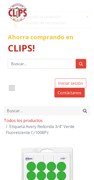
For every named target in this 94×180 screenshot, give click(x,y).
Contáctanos (69, 93)
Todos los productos (23, 120)
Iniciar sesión (70, 83)
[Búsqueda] (81, 63)
